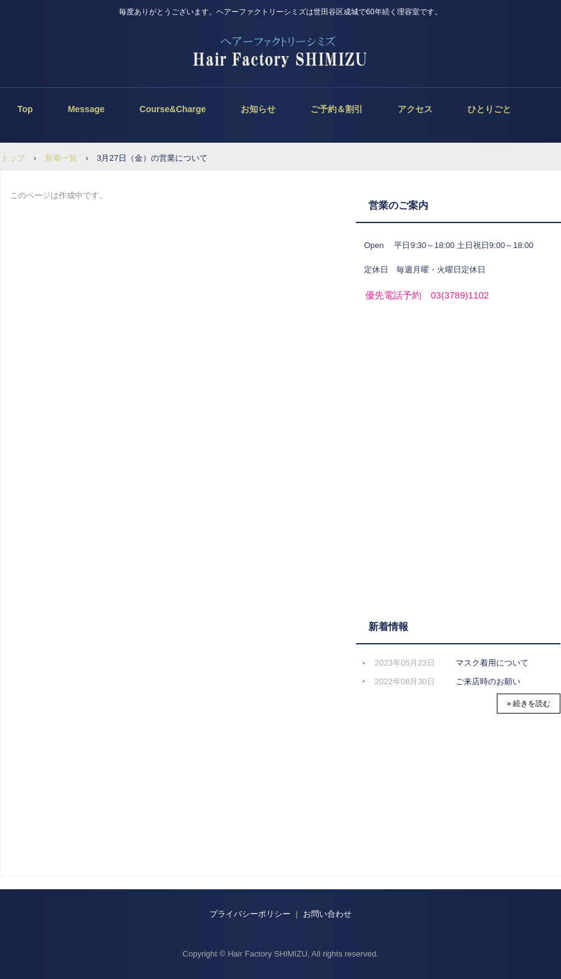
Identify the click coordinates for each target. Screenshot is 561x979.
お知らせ (258, 109)
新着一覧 (61, 158)
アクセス (415, 109)
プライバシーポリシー (249, 914)
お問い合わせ (326, 914)
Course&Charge (173, 109)
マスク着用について (492, 662)
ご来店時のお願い (488, 681)
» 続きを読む (528, 703)
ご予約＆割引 (336, 109)
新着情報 (388, 626)
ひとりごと (489, 109)
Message (86, 109)
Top (25, 109)
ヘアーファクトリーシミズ (280, 53)
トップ (13, 158)
